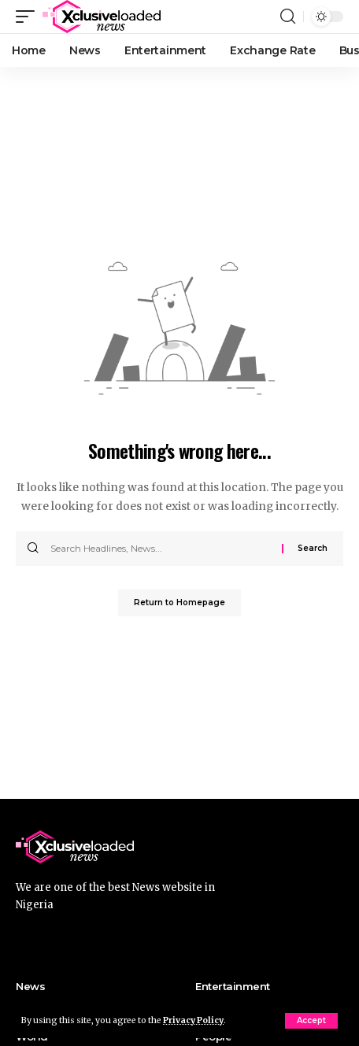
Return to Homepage (179, 602)
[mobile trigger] (29, 16)
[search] (287, 16)
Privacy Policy (193, 1020)
